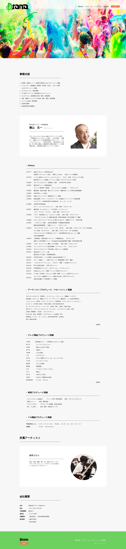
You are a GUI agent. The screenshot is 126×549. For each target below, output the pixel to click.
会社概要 (105, 6)
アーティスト (98, 6)
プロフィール (88, 6)
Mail (24, 543)
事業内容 (80, 6)
